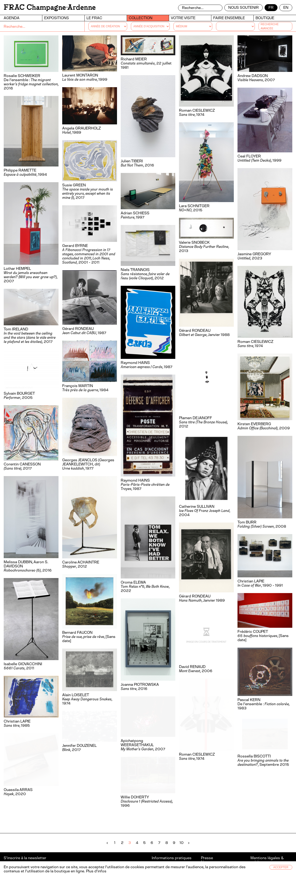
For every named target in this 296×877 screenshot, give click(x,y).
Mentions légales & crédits (267, 860)
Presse (207, 858)
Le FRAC (94, 18)
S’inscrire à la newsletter (25, 858)
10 (181, 843)
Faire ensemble (229, 18)
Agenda (11, 18)
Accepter (280, 867)
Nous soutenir (243, 7)
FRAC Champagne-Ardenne (50, 7)
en (285, 7)
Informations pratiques (171, 858)
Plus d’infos (95, 871)
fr (271, 7)
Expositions (56, 18)
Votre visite (183, 18)
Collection (140, 18)
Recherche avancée (270, 26)
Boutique (265, 18)
